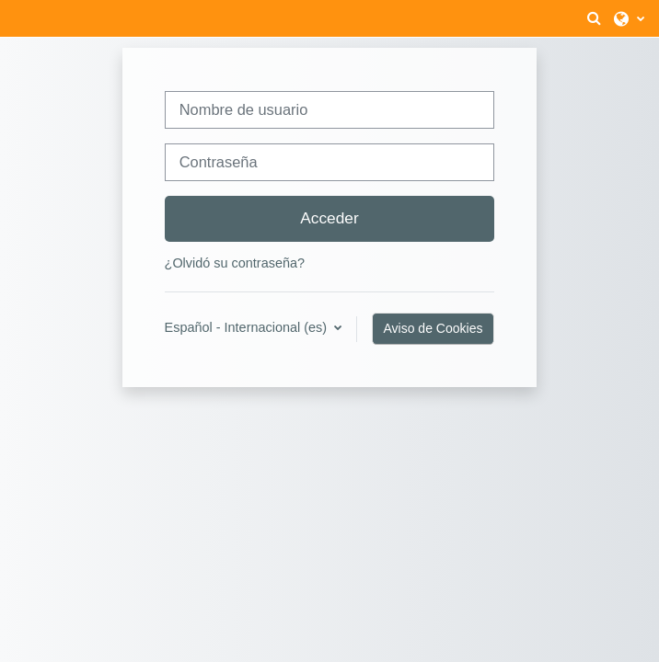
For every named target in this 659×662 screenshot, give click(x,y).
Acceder (329, 218)
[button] (594, 18)
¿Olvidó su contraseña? (235, 263)
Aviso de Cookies (433, 328)
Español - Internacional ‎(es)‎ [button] (248, 327)
